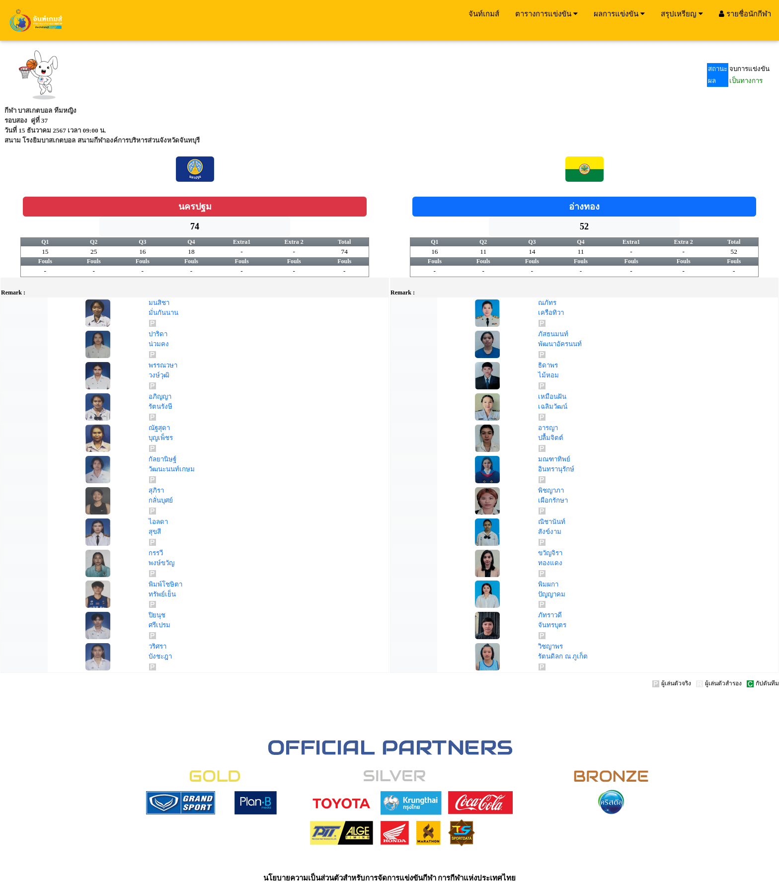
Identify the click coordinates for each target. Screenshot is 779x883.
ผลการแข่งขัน (619, 13)
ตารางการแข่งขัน (546, 13)
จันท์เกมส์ (483, 13)
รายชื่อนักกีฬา (745, 13)
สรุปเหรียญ (682, 13)
